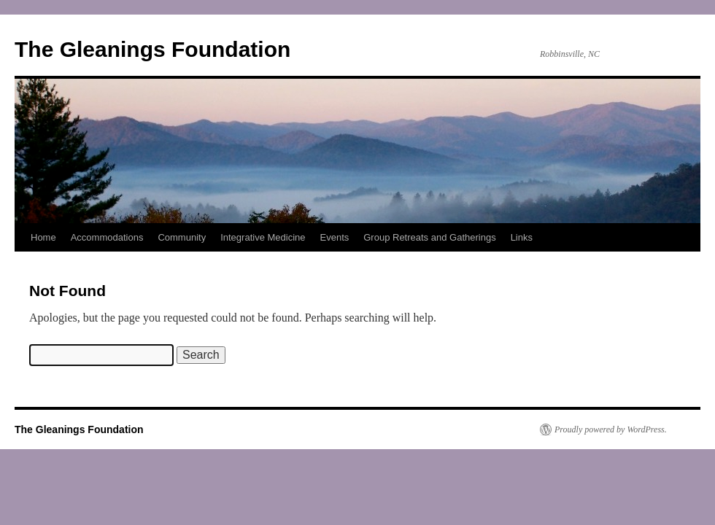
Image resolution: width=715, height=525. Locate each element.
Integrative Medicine (262, 237)
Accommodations (107, 237)
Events (334, 237)
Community (182, 237)
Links (522, 237)
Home (43, 237)
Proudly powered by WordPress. (610, 429)
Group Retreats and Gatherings (429, 237)
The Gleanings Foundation (152, 49)
